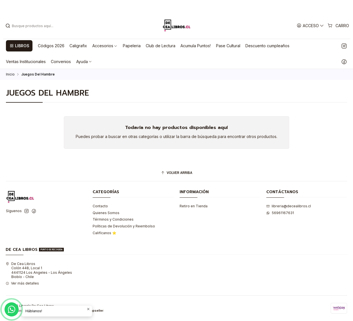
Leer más (197, 6)
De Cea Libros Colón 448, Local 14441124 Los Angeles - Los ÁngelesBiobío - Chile (39, 270)
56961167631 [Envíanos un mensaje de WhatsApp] (280, 213)
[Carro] (338, 26)
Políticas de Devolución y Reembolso (124, 226)
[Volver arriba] (176, 173)
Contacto (100, 206)
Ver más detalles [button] (22, 283)
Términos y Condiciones (113, 219)
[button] (19, 45)
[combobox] (34, 25)
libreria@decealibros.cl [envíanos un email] (288, 206)
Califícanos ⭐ (104, 233)
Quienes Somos (106, 213)
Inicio (10, 74)
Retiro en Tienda (194, 206)
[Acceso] (310, 25)
